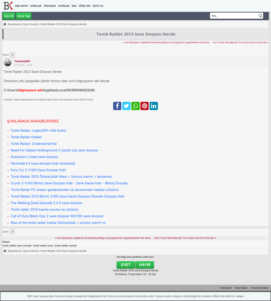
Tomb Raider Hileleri (26, 137)
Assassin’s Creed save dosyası (34, 157)
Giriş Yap (85, 5)
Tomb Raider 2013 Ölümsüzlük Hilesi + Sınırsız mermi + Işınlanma (61, 176)
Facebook (225, 287)
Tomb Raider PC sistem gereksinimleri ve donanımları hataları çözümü (65, 190)
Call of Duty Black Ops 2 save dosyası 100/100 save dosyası (57, 216)
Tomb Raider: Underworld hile (34, 144)
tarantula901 (22, 61)
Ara (74, 5)
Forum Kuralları (259, 287)
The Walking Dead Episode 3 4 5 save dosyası (46, 203)
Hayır (144, 265)
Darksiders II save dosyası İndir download (43, 163)
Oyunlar (64, 5)
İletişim (240, 296)
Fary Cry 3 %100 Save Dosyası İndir (38, 170)
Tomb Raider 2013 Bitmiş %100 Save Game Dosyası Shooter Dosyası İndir (67, 196)
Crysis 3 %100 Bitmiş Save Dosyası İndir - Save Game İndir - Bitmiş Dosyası (69, 183)
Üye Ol (8, 16)
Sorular (35, 5)
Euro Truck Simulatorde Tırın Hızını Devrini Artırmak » (240, 42)
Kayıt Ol (98, 5)
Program (50, 5)
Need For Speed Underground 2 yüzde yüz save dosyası (54, 150)
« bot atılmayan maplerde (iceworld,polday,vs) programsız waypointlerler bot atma (166, 42)
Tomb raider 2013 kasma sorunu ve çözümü (44, 209)
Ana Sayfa (21, 5)
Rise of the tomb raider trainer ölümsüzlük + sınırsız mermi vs (58, 223)
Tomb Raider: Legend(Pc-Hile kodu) (38, 130)
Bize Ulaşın (241, 287)
